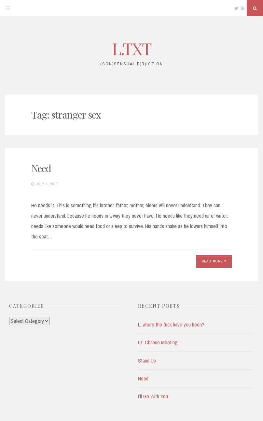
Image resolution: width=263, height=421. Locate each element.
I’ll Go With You (153, 396)
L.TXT (131, 48)
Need (41, 168)
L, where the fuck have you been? (171, 324)
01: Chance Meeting (158, 342)
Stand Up (147, 360)
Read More (214, 261)
